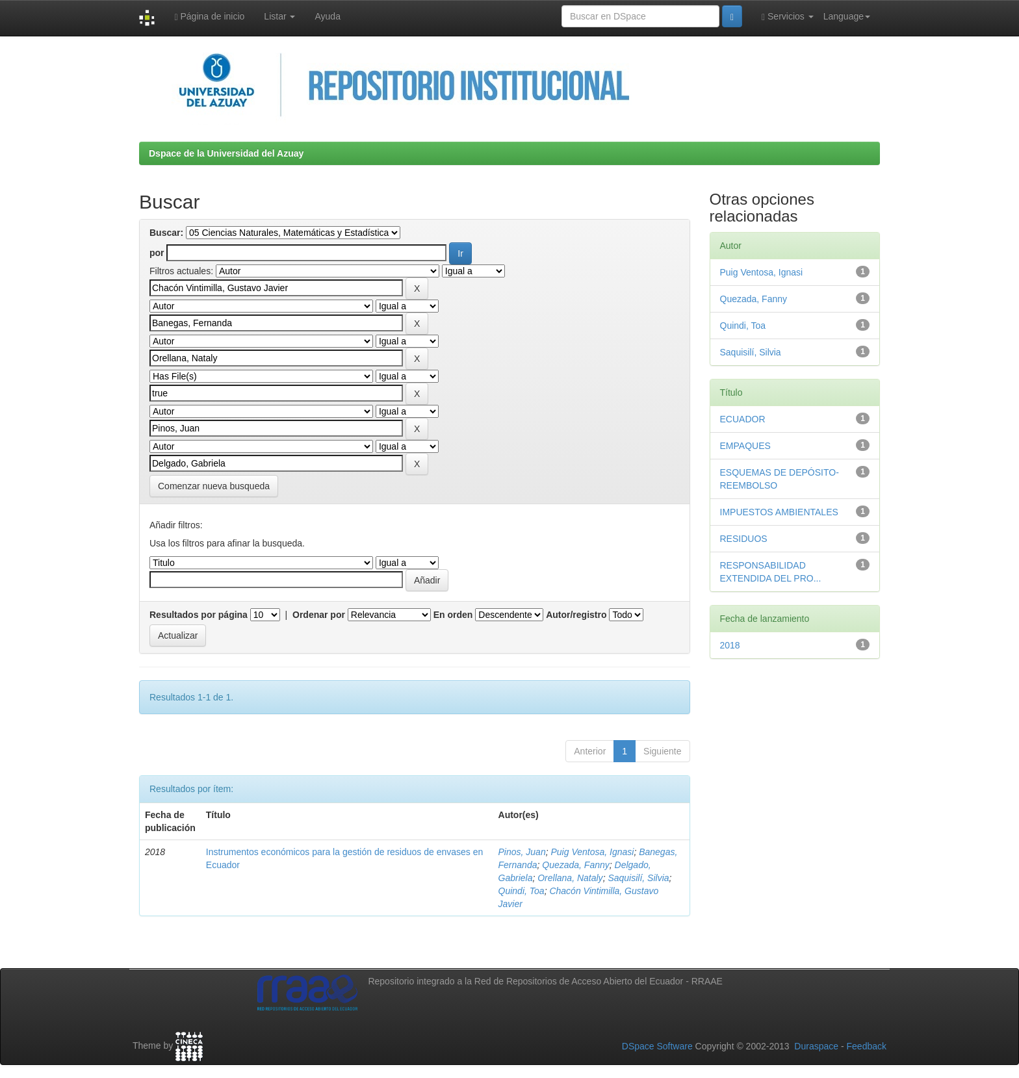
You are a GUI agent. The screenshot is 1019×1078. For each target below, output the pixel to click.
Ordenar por (318, 615)
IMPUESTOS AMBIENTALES (779, 512)
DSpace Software (657, 1046)
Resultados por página (198, 615)
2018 (730, 645)
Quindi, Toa (521, 891)
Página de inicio (209, 16)
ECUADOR (743, 419)
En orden (453, 615)
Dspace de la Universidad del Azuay (226, 153)
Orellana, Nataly (569, 878)
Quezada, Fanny (576, 865)
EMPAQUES (745, 446)
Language (846, 16)
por (156, 253)
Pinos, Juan (522, 852)
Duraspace (816, 1046)
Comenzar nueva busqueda (214, 486)
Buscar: (166, 232)
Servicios (788, 16)
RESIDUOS (743, 538)
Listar (279, 16)
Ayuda (327, 16)
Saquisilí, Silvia (638, 878)
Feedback (866, 1046)
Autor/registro (576, 615)
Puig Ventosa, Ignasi (592, 852)
